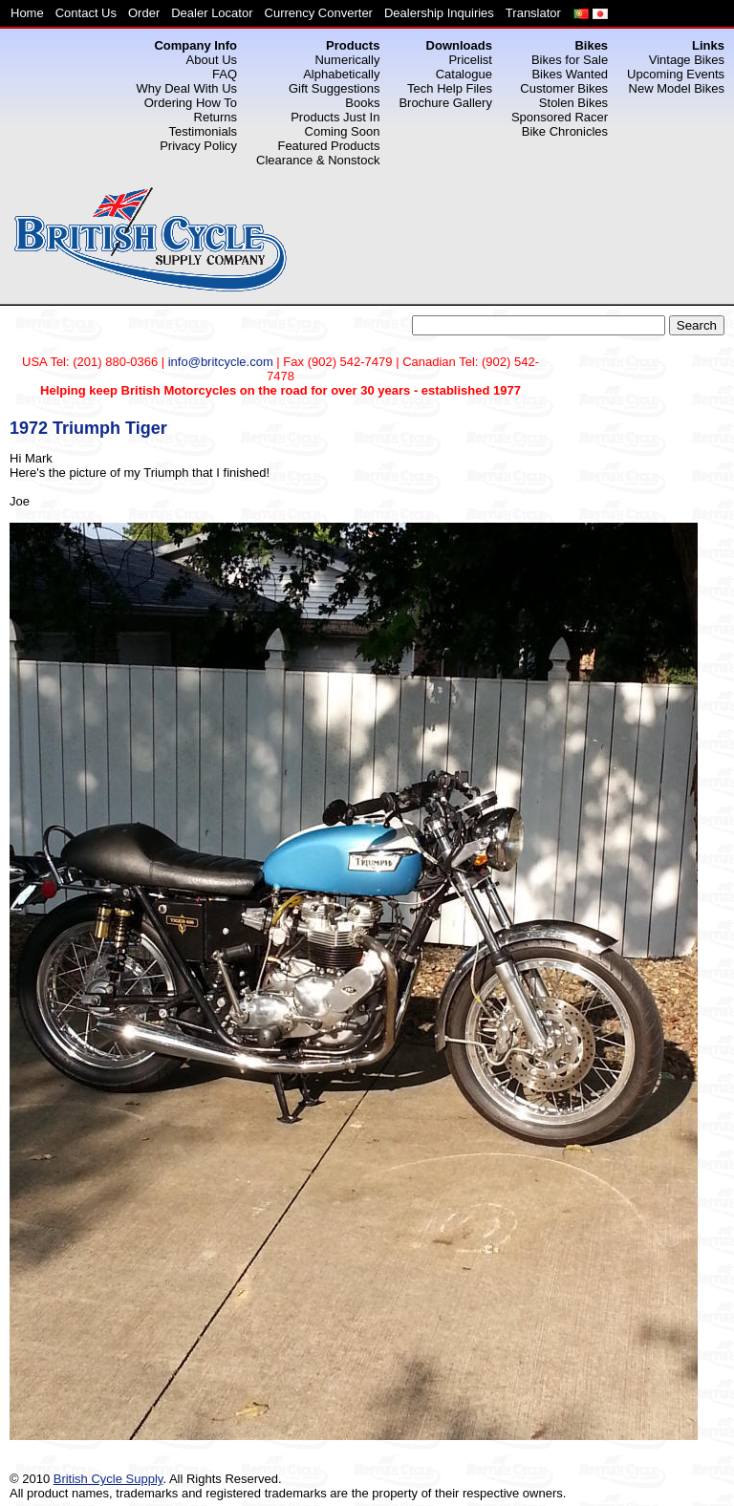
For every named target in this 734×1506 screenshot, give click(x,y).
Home (27, 13)
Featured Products (328, 146)
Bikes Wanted (569, 74)
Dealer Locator (211, 13)
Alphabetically (341, 74)
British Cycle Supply (108, 1479)
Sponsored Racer (559, 117)
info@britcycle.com (220, 362)
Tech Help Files (449, 88)
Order (144, 13)
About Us (211, 60)
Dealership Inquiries (439, 13)
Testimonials (203, 131)
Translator (533, 13)
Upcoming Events (675, 74)
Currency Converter (319, 13)
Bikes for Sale (569, 60)
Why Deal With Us (187, 88)
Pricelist (470, 60)
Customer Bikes (564, 88)
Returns (216, 117)
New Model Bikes (676, 88)
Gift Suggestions (334, 88)
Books (362, 103)
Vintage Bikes (686, 60)
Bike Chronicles (565, 131)
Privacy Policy (198, 146)
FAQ (224, 74)
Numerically (346, 60)
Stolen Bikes (573, 103)
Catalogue (464, 74)
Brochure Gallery (445, 103)
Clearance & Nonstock (317, 160)
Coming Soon (342, 131)
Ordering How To (190, 103)
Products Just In (335, 117)
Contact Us (86, 13)
